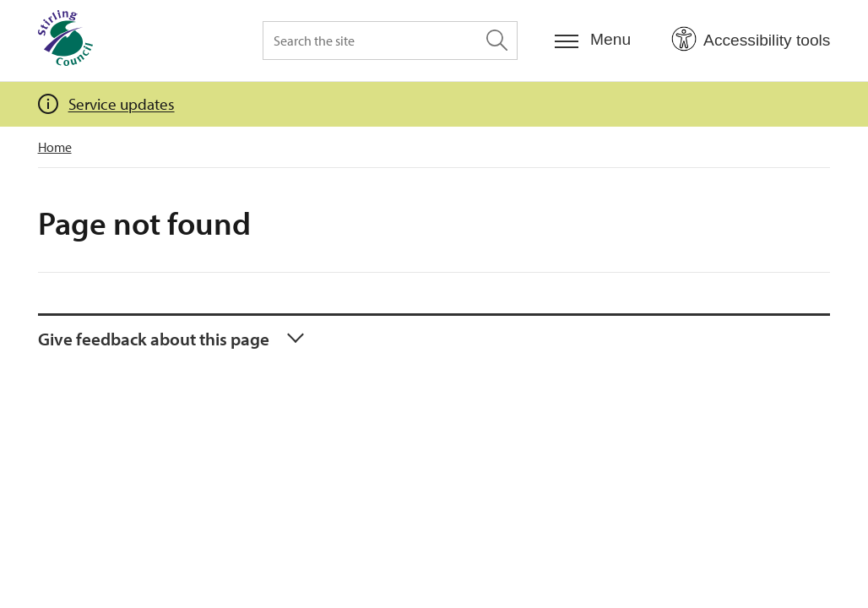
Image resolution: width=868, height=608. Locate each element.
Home (55, 146)
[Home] (65, 40)
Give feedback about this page (153, 339)
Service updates (121, 104)
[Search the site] (390, 40)
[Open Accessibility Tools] (750, 39)
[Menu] (593, 40)
